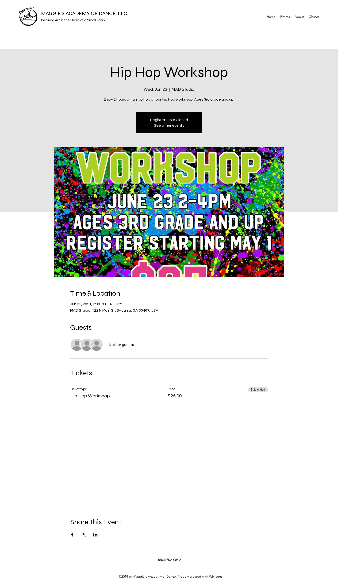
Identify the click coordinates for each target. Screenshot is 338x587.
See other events (169, 125)
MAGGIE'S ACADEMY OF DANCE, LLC (84, 13)
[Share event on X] (84, 534)
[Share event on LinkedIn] (95, 534)
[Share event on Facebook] (72, 534)
